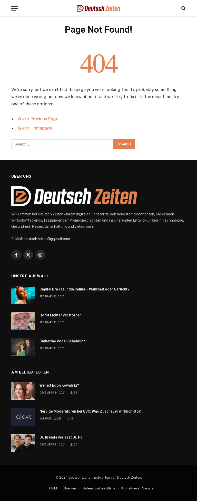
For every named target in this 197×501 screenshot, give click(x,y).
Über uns (70, 488)
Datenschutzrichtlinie (99, 488)
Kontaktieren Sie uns (137, 488)
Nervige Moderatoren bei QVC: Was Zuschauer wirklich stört (91, 411)
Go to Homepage (35, 128)
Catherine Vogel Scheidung (63, 341)
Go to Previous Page (38, 118)
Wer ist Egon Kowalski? (59, 385)
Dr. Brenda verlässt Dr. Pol (62, 437)
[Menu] (14, 8)
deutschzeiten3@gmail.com (47, 239)
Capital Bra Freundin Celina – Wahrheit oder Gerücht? (85, 289)
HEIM (53, 488)
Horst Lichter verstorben (61, 315)
